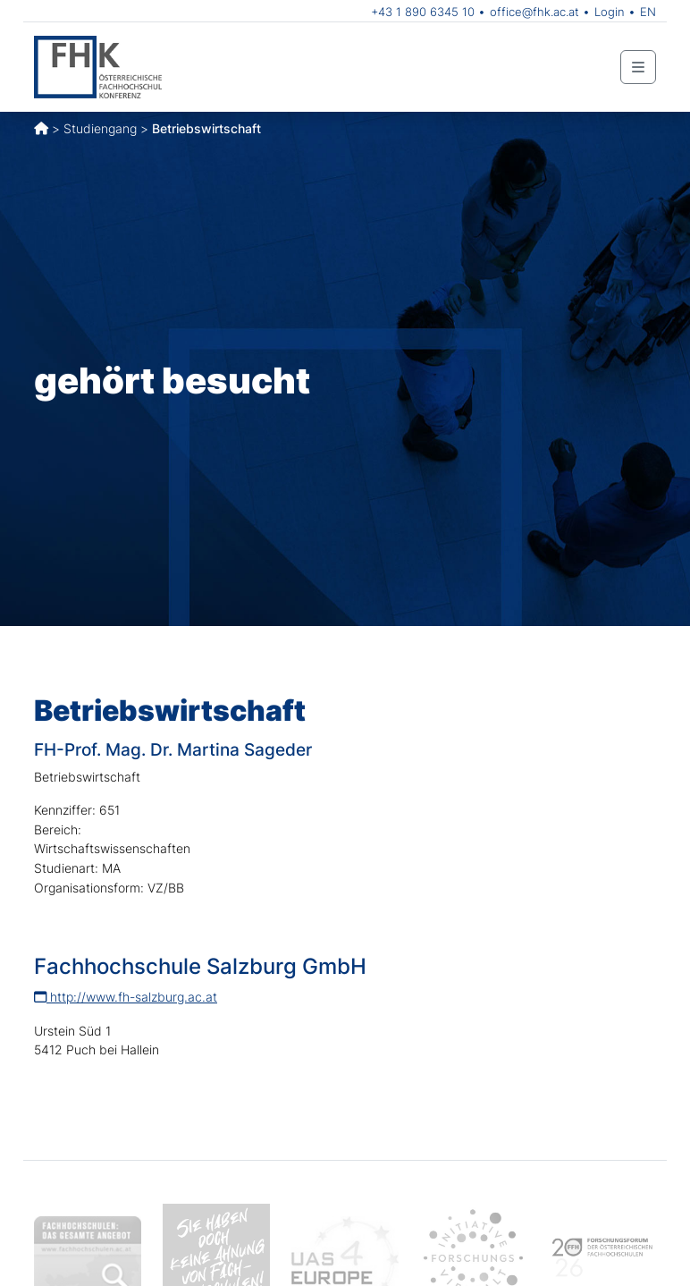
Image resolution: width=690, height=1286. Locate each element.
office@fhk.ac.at (534, 11)
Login (609, 11)
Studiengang (100, 128)
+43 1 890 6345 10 (423, 11)
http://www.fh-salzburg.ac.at (125, 996)
